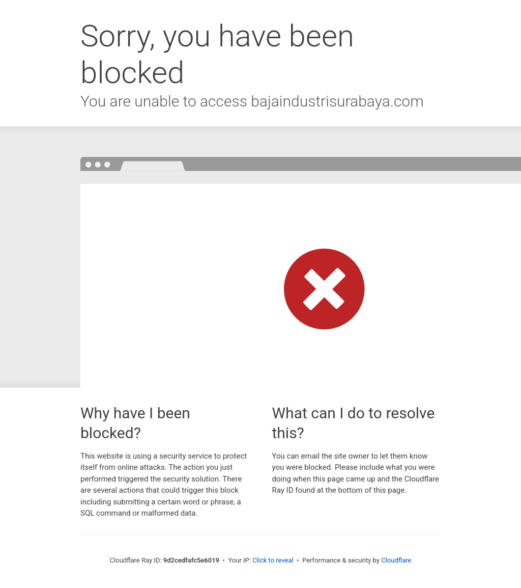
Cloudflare (396, 560)
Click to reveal (273, 560)
